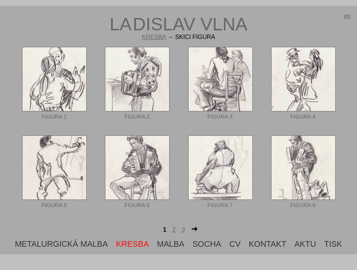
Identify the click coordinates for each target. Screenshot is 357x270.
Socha (206, 244)
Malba (170, 244)
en (347, 16)
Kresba (154, 37)
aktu (305, 244)
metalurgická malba (61, 244)
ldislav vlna (179, 24)
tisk (333, 244)
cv (235, 244)
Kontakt (267, 244)
